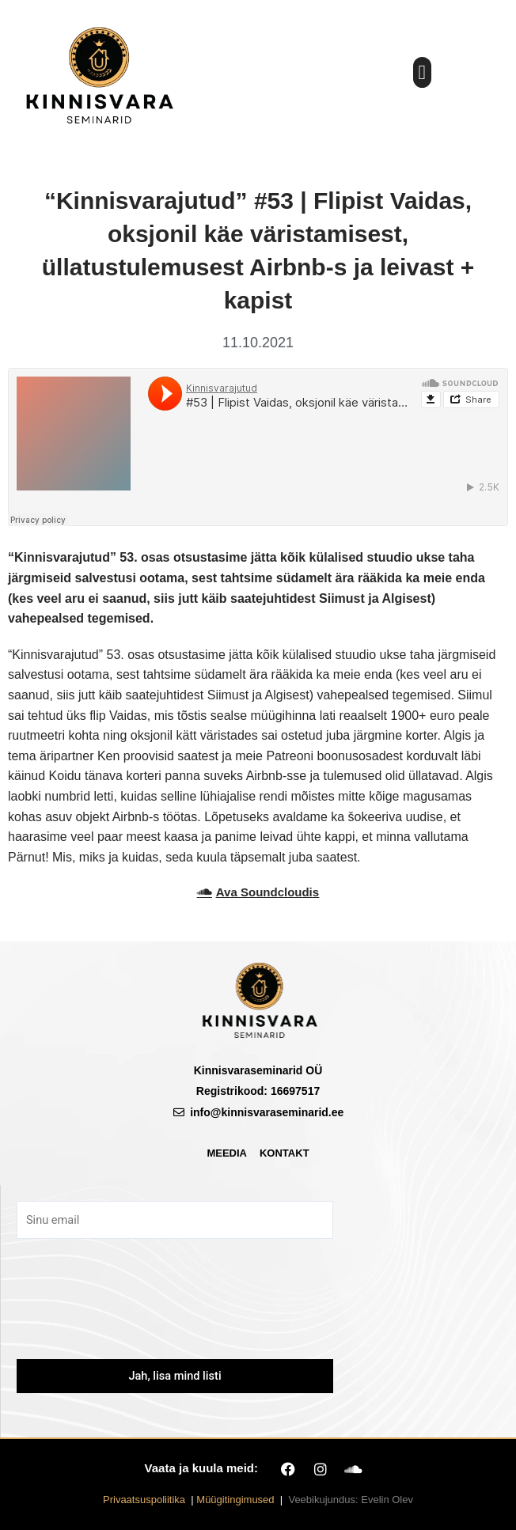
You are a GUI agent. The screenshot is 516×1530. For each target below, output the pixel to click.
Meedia (227, 1153)
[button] (422, 72)
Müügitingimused (235, 1499)
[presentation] (175, 1309)
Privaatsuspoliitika (144, 1499)
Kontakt (284, 1153)
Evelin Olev (387, 1499)
